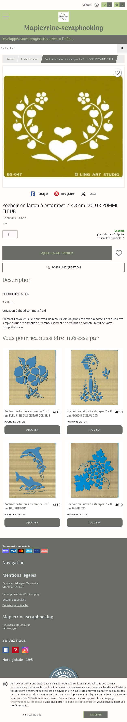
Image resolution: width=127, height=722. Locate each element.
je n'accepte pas (32, 714)
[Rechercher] (122, 48)
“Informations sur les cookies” (28, 702)
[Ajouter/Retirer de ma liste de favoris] (119, 253)
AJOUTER (32, 429)
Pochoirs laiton (29, 59)
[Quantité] (10, 234)
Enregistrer (64, 193)
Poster (88, 193)
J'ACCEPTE (95, 714)
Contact (86, 4)
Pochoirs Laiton (14, 218)
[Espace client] (96, 5)
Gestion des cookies (14, 599)
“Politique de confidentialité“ (79, 702)
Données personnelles (15, 605)
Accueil (10, 59)
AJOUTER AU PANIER (57, 253)
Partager (39, 193)
